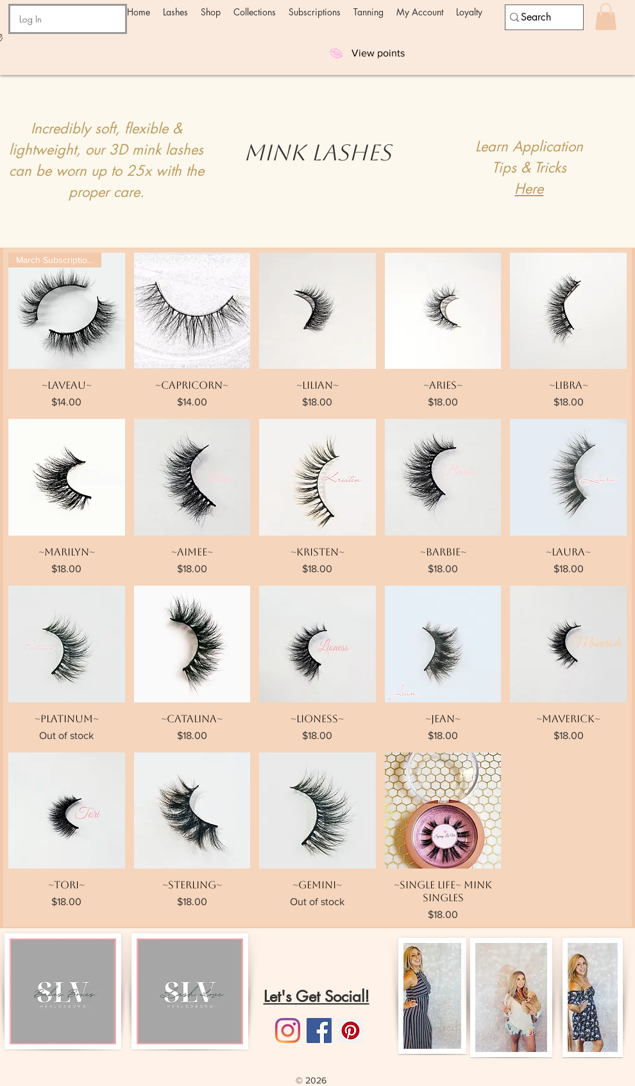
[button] (175, 12)
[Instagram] (287, 1030)
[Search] (538, 17)
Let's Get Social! (316, 996)
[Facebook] (319, 1030)
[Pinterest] (350, 1030)
